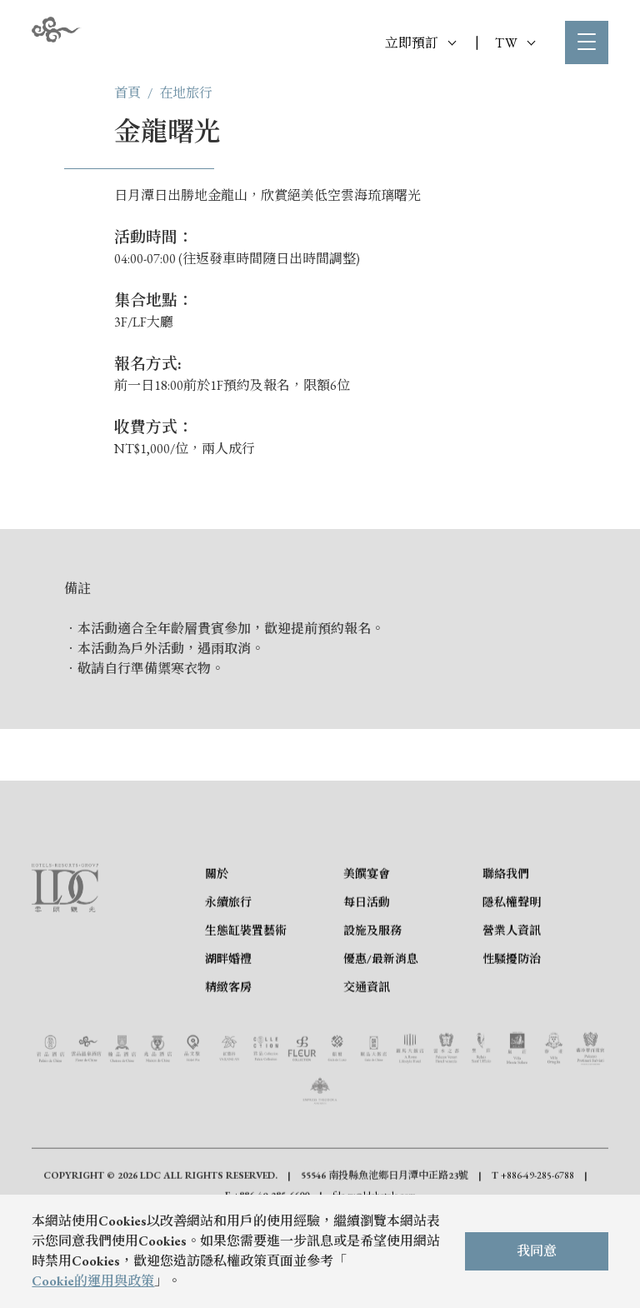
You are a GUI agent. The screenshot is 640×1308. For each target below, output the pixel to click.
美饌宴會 (366, 948)
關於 (216, 948)
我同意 (537, 1251)
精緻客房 (228, 1061)
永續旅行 (228, 976)
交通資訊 (366, 1061)
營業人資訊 (511, 1004)
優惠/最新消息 (380, 1033)
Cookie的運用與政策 (93, 1281)
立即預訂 (420, 43)
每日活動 (366, 976)
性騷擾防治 (511, 1033)
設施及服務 (372, 1004)
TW (515, 43)
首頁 (127, 93)
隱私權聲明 (511, 976)
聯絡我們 (505, 948)
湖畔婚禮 (228, 1033)
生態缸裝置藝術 (246, 1004)
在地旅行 (185, 93)
